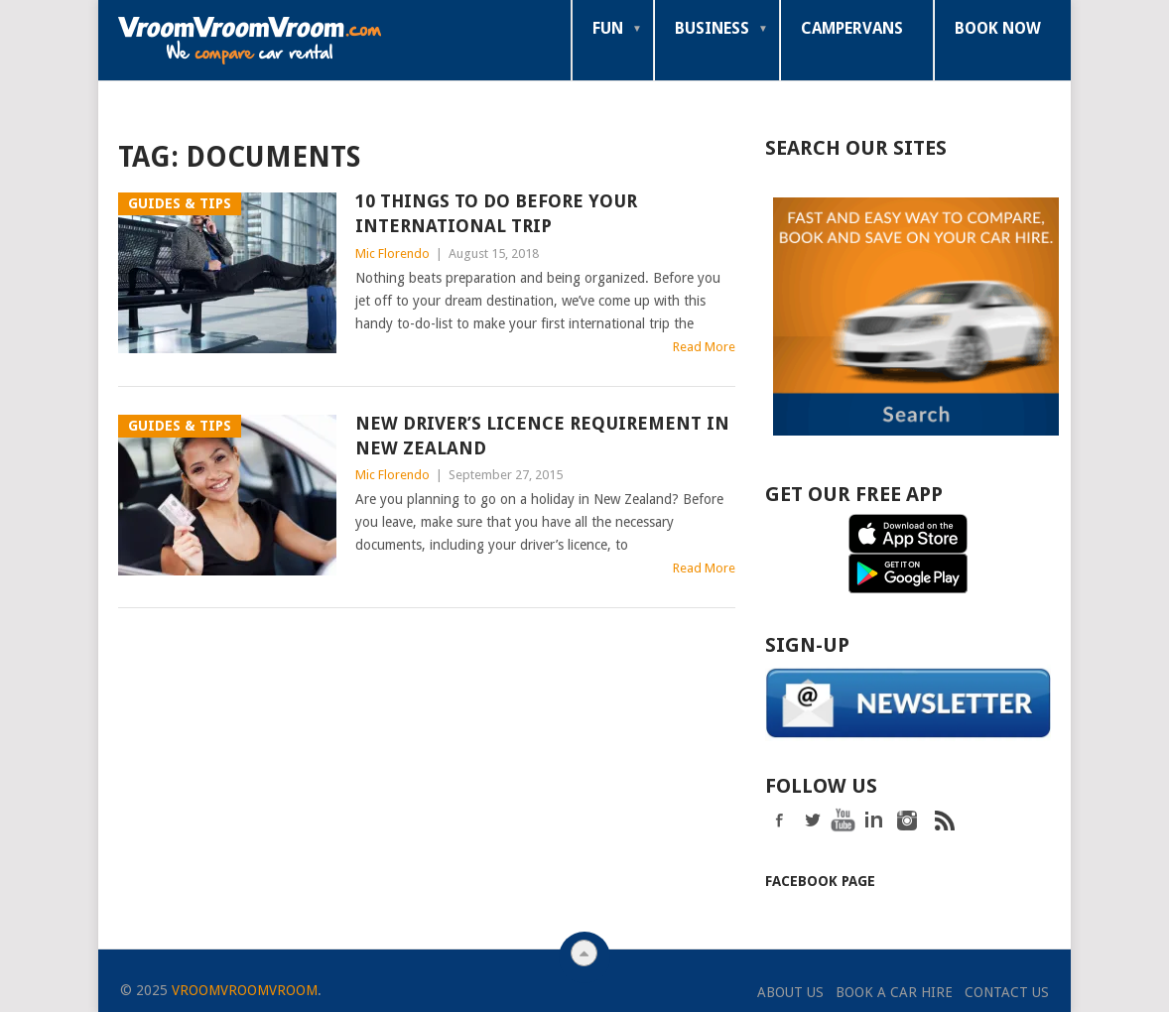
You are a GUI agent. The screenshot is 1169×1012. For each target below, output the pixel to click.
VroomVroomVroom (245, 988)
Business (712, 28)
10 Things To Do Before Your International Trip (496, 213)
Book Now (998, 28)
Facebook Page (820, 879)
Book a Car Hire (894, 990)
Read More (704, 346)
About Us (790, 990)
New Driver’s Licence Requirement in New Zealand (542, 435)
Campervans (852, 28)
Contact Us (1007, 990)
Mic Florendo (392, 253)
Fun (607, 28)
